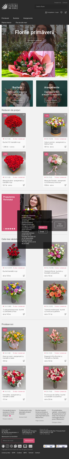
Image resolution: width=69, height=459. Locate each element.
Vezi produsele (17, 100)
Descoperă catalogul (34, 40)
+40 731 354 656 (45, 434)
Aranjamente (28, 18)
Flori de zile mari (21, 22)
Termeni (30, 453)
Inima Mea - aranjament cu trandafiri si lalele (12, 395)
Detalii (43, 232)
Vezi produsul (60, 225)
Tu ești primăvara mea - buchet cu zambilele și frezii (13, 310)
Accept (43, 227)
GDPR (13, 453)
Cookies (19, 453)
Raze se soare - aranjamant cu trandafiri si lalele (13, 357)
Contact (65, 2)
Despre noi (57, 2)
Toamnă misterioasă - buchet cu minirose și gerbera (54, 310)
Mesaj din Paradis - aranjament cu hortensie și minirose (55, 181)
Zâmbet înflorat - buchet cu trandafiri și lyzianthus (53, 272)
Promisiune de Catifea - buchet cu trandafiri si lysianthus (54, 395)
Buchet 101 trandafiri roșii (11, 142)
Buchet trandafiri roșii (10, 271)
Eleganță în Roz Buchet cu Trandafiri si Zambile (53, 357)
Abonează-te (29, 440)
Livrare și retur (6, 453)
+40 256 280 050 (27, 434)
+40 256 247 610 (7, 434)
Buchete (16, 18)
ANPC (25, 453)
